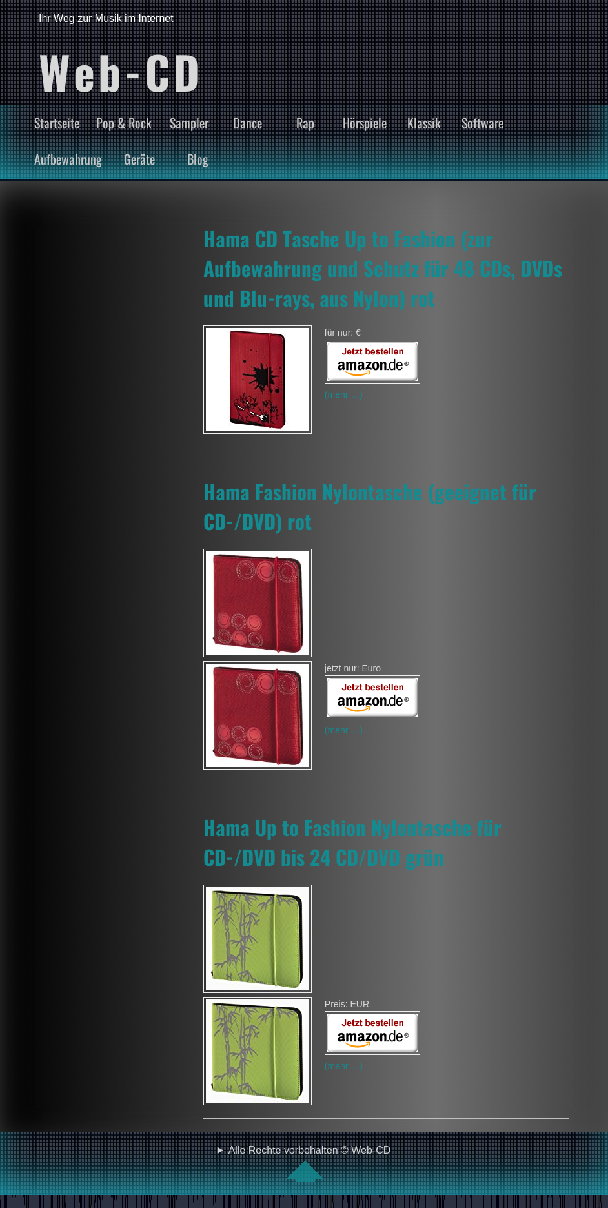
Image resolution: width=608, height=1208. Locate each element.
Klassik (424, 122)
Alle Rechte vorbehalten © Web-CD (309, 1163)
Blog (197, 159)
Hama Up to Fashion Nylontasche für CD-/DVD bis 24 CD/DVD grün (352, 842)
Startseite (56, 122)
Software (482, 122)
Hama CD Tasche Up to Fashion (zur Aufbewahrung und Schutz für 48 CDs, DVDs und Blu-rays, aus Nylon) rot (382, 267)
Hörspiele (365, 122)
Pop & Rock (124, 122)
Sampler (189, 122)
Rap (305, 122)
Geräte (139, 159)
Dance (247, 122)
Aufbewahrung (68, 159)
